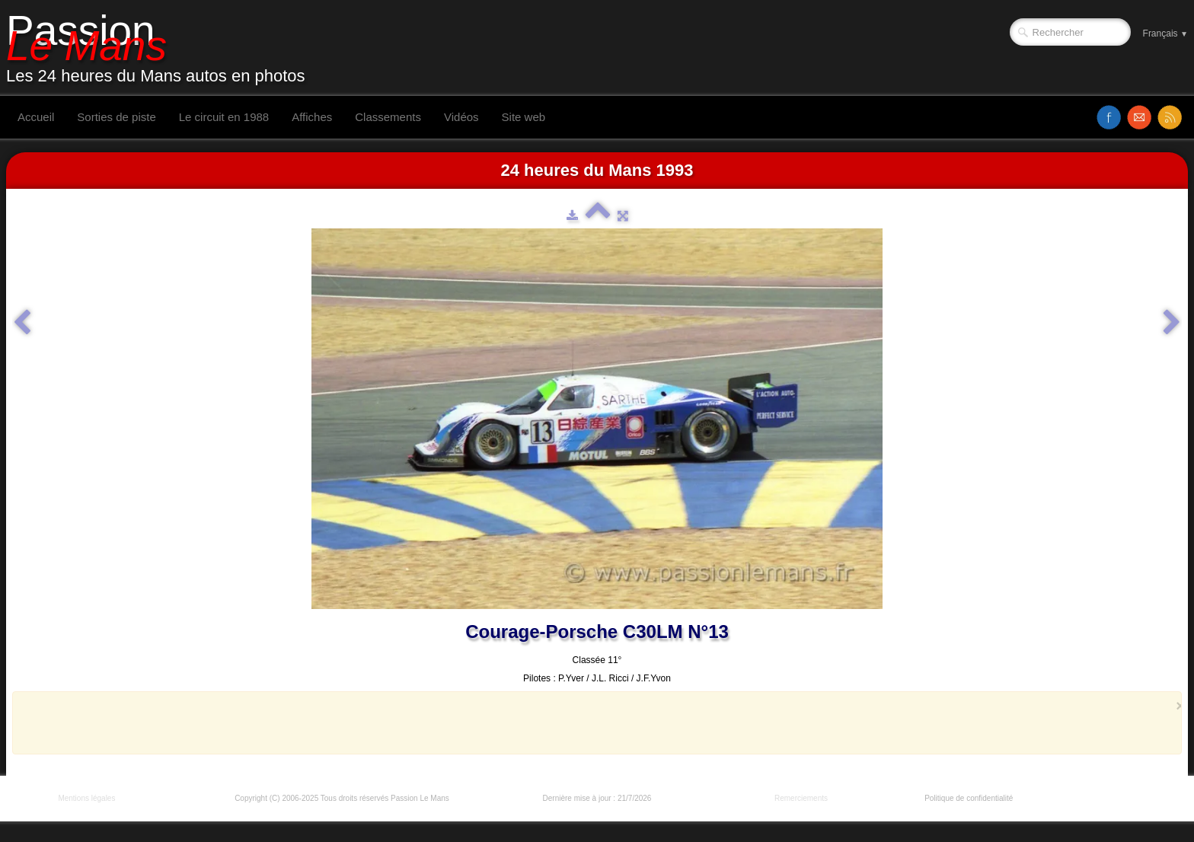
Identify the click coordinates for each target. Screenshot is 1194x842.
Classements (388, 116)
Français (1165, 33)
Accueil (36, 116)
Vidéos (461, 116)
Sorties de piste (116, 116)
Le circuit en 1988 (224, 116)
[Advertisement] (592, 722)
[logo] (161, 48)
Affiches (312, 116)
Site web (524, 116)
